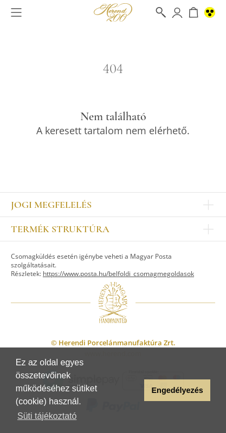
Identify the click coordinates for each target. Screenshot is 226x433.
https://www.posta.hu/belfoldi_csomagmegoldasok (118, 273)
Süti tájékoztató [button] (46, 416)
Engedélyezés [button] (177, 390)
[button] (133, 390)
